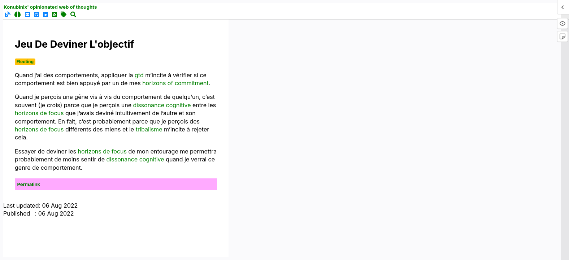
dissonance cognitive (162, 105)
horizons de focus (39, 113)
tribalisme (149, 129)
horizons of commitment (175, 83)
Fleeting (25, 61)
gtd (139, 75)
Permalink (28, 184)
